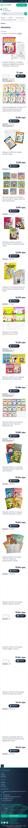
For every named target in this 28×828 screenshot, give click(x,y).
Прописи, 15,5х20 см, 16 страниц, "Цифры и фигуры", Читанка (12, 602)
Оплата (3, 784)
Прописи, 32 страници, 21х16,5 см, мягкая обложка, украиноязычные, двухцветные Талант (13, 738)
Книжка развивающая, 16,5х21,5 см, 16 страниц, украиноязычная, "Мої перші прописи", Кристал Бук (14, 109)
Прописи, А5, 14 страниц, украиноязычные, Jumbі (10, 333)
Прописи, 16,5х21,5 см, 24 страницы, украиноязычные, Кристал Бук (13, 378)
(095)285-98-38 (15, 791)
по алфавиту (4, 33)
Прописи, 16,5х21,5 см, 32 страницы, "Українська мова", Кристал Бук (13, 692)
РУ (20, 1)
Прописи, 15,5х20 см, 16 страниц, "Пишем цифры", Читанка (12, 647)
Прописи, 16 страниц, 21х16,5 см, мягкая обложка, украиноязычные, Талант (13, 244)
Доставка (3, 786)
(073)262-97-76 (7, 791)
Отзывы (3, 774)
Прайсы (3, 782)
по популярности (12, 33)
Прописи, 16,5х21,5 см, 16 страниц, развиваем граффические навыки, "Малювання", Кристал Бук (13, 64)
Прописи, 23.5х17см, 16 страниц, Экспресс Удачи (12, 153)
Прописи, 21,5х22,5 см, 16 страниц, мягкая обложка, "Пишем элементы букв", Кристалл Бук (13, 199)
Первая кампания (7, 813)
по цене (19, 33)
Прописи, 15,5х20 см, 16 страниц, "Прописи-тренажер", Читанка (12, 513)
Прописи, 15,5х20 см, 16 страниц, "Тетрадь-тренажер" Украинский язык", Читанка (12, 468)
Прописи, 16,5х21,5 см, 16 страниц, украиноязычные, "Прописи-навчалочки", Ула (12, 423)
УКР (22, 1)
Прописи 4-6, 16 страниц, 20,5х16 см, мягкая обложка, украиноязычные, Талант (13, 289)
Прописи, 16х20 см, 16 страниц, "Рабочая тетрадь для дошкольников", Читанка (12, 558)
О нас (2, 773)
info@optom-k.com (8, 798)
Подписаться (14, 815)
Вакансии (3, 776)
